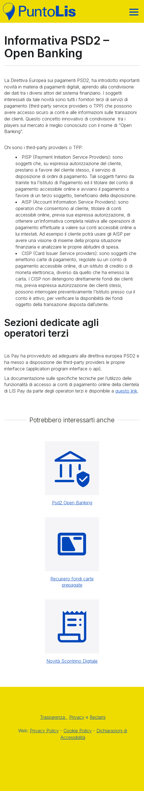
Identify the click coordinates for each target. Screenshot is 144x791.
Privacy (76, 717)
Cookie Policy (78, 730)
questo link (126, 391)
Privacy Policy (44, 730)
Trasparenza (53, 717)
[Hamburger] (134, 12)
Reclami (97, 717)
